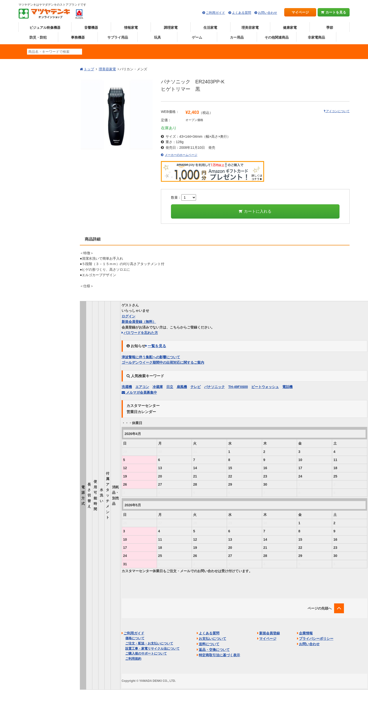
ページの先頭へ (320, 608)
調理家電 (171, 28)
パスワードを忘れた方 (141, 333)
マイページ (300, 12)
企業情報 (306, 633)
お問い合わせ (267, 13)
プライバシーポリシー (316, 639)
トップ (89, 69)
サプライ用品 (117, 37)
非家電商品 (316, 37)
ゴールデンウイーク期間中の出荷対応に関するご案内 (163, 362)
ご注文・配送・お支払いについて (149, 643)
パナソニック (214, 387)
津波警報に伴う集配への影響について (151, 357)
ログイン (128, 316)
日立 (169, 387)
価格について (134, 638)
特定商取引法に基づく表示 (219, 655)
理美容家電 (250, 28)
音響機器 (91, 28)
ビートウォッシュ (265, 387)
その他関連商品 (277, 37)
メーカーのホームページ (181, 155)
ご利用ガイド (215, 13)
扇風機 (182, 387)
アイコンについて (337, 111)
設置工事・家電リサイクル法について (152, 648)
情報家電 (131, 28)
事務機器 (78, 37)
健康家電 (290, 28)
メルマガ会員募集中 (139, 392)
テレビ (195, 387)
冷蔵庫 (158, 387)
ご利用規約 (133, 658)
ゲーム (197, 37)
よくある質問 (241, 13)
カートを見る (333, 12)
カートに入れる (255, 211)
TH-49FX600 (238, 387)
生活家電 (210, 28)
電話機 (287, 387)
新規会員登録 (139, 322)
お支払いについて (212, 639)
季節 (329, 28)
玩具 (157, 37)
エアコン (142, 387)
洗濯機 (127, 387)
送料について (209, 644)
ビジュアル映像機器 (44, 28)
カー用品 (237, 37)
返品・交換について (214, 650)
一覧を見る (157, 346)
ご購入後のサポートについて (146, 653)
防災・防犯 (38, 37)
